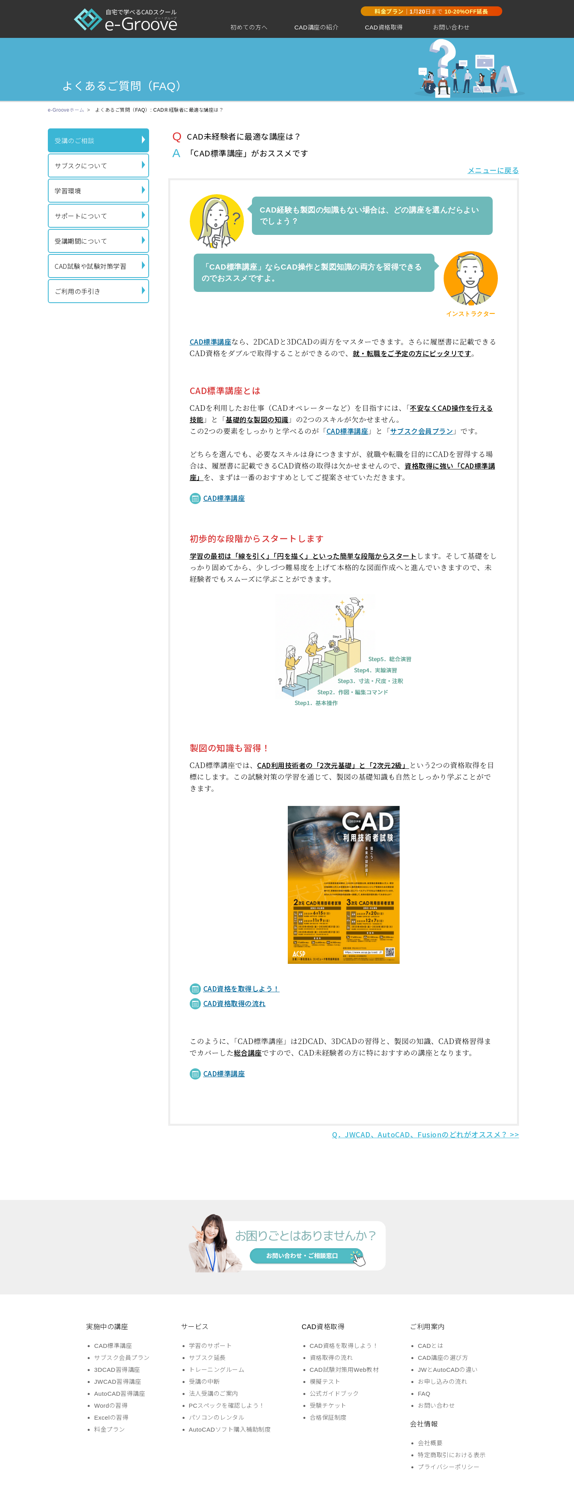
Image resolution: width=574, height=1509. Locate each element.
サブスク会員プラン (421, 431)
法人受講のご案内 (213, 1393)
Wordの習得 (111, 1405)
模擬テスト (325, 1381)
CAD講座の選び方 (443, 1357)
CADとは (430, 1345)
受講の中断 (204, 1381)
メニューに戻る (493, 170)
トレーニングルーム (217, 1369)
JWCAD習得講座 (117, 1381)
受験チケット (328, 1405)
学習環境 (100, 190)
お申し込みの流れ (442, 1381)
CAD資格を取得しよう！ (241, 988)
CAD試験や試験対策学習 (100, 266)
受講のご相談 (100, 140)
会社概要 (430, 1443)
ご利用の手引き (100, 291)
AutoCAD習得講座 (119, 1393)
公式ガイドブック (334, 1393)
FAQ (424, 1393)
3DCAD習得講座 (117, 1369)
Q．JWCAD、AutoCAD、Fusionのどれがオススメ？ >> (425, 1134)
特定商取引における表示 (452, 1455)
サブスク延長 (207, 1357)
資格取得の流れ (331, 1357)
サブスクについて (100, 165)
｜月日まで (431, 11)
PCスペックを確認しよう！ (227, 1405)
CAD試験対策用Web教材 (344, 1369)
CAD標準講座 (211, 342)
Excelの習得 (111, 1417)
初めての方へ (248, 27)
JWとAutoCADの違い (448, 1369)
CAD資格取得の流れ (234, 1003)
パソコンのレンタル (217, 1417)
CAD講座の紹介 (316, 27)
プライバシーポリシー (449, 1467)
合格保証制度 (328, 1417)
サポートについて (100, 216)
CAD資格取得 (384, 27)
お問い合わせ (451, 27)
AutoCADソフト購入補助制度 (230, 1429)
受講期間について (100, 241)
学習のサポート (210, 1345)
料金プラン (109, 1429)
